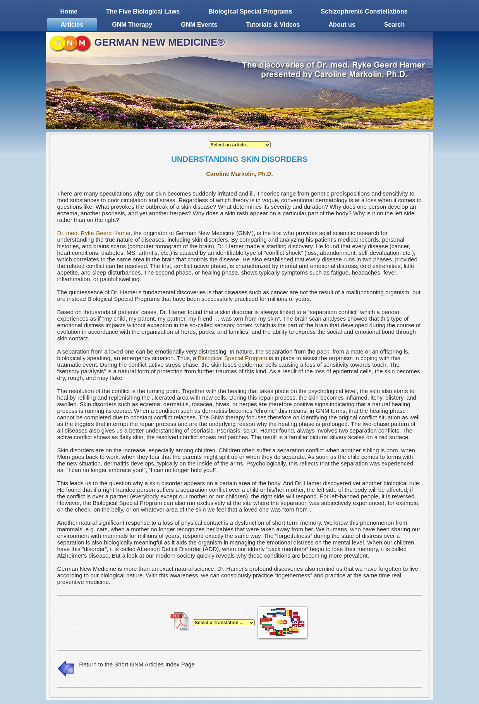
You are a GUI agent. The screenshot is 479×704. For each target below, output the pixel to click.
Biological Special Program (232, 358)
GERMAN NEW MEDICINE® (159, 42)
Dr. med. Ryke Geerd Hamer (93, 233)
